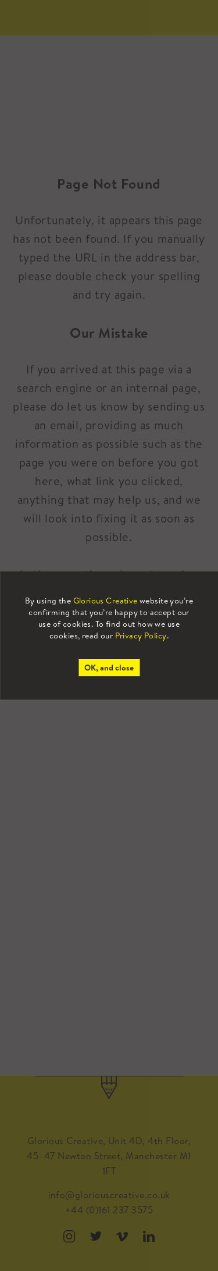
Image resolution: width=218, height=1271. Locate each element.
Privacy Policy (141, 635)
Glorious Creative (105, 600)
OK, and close (109, 667)
